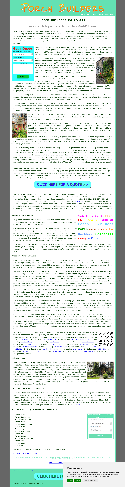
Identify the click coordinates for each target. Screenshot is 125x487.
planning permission (104, 148)
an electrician (56, 344)
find (18, 393)
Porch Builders (21, 470)
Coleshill (78, 201)
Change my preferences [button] (89, 480)
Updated (34, 470)
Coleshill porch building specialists (29, 363)
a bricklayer (61, 347)
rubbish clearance (80, 340)
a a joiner (78, 349)
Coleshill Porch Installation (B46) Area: (31, 31)
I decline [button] (77, 480)
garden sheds (87, 351)
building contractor (81, 77)
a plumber (54, 342)
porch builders (40, 402)
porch (55, 31)
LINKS (87, 15)
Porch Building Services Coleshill (35, 409)
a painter (57, 351)
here (78, 405)
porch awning (29, 267)
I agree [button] (70, 480)
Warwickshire (39, 384)
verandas (98, 54)
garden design (49, 349)
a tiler (25, 340)
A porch (28, 88)
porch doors (55, 365)
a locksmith (85, 344)
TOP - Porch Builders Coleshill (26, 454)
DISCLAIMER (109, 15)
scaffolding (26, 342)
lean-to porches (83, 382)
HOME (81, 15)
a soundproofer (30, 347)
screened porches (58, 54)
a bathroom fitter (31, 351)
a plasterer (30, 344)
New (29, 470)
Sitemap (13, 470)
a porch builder (40, 337)
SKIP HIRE (102, 349)
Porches (40, 470)
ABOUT (93, 15)
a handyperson (88, 342)
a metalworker (50, 340)
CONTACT (100, 15)
